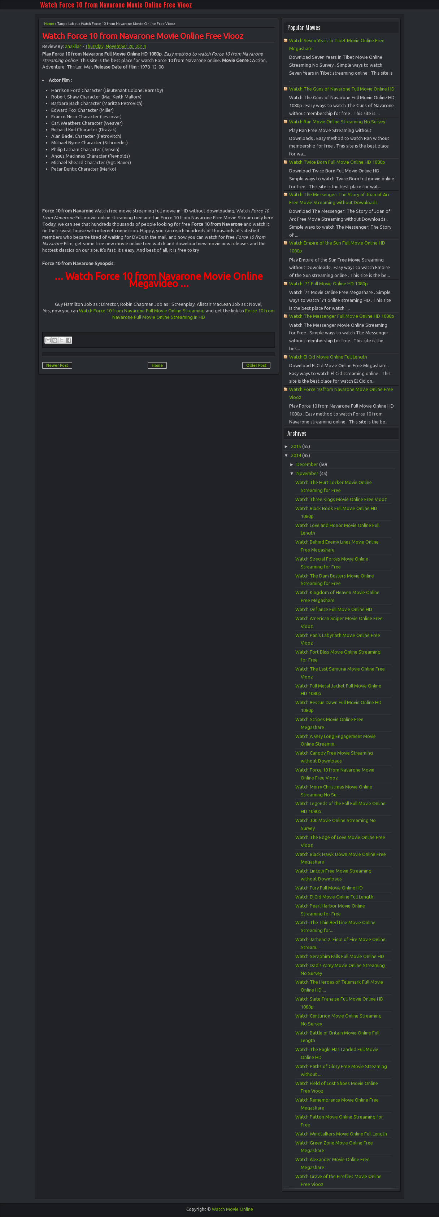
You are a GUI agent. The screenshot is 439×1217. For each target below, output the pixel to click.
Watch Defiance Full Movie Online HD (333, 609)
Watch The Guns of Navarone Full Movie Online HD (342, 88)
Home (49, 24)
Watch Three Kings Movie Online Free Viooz (341, 499)
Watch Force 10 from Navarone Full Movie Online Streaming (142, 310)
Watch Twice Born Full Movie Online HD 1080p (337, 161)
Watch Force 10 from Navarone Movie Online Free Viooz (116, 4)
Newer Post (57, 365)
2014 (296, 455)
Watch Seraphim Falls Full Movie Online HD (339, 956)
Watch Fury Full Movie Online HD (329, 887)
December (307, 464)
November (308, 473)
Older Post (256, 365)
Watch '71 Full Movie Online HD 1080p (328, 283)
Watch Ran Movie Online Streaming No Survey (337, 121)
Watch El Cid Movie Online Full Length (328, 356)
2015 (296, 446)
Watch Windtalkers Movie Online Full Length (341, 1133)
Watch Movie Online (232, 1209)
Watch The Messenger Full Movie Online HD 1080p (341, 315)
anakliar (73, 46)
